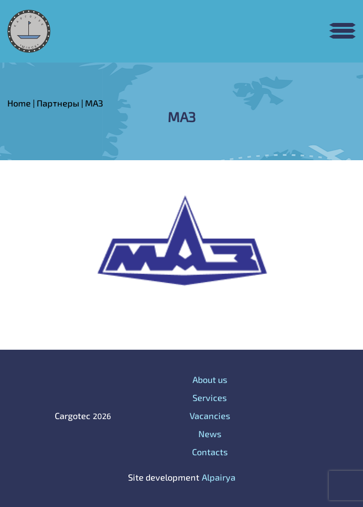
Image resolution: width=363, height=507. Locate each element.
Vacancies (210, 415)
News (209, 433)
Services (209, 397)
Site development (163, 477)
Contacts (210, 451)
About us (209, 379)
